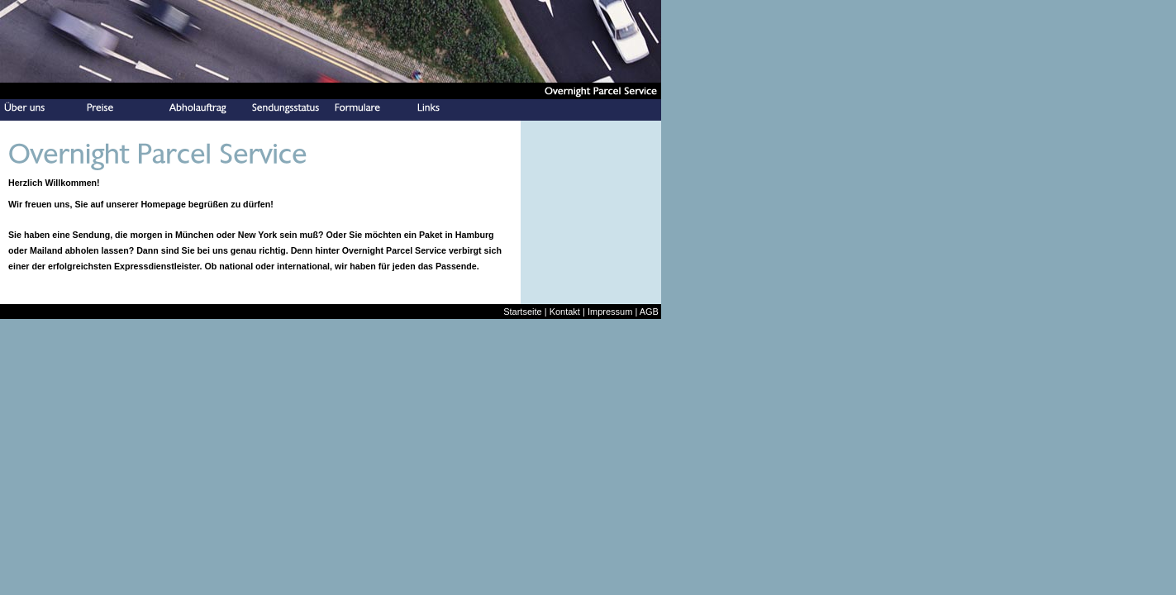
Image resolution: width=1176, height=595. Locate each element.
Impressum (610, 312)
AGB (649, 312)
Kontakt (565, 312)
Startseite (522, 312)
